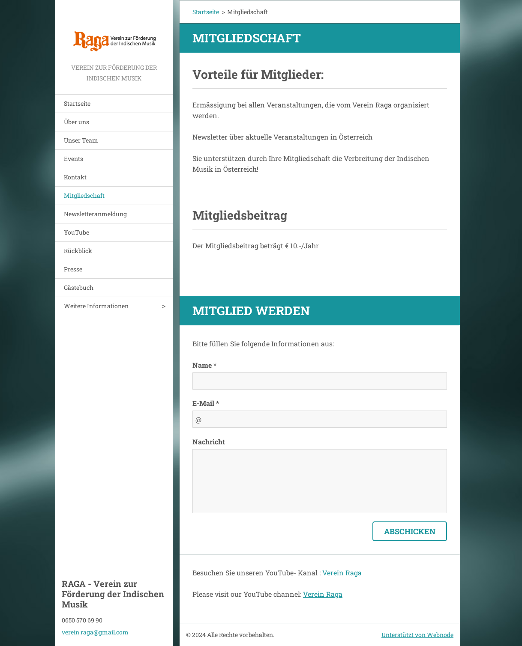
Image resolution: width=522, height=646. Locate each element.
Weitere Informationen (96, 306)
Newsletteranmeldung (95, 214)
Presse (73, 269)
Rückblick (78, 251)
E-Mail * (205, 403)
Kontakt (75, 177)
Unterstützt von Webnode (417, 635)
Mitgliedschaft (84, 195)
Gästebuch (78, 287)
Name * (204, 364)
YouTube (76, 232)
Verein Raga (342, 572)
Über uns (76, 122)
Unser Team (81, 140)
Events (73, 159)
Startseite (77, 103)
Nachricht (208, 441)
